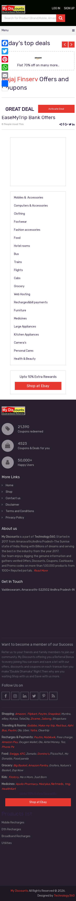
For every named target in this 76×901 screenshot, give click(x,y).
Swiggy (14, 754)
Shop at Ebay (38, 386)
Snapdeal (54, 714)
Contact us (13, 498)
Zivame (35, 718)
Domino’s (43, 754)
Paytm (42, 714)
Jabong (46, 718)
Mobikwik (49, 737)
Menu (5, 30)
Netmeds (57, 784)
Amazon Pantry (38, 765)
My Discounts (19, 891)
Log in (56, 8)
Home (9, 485)
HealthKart (9, 789)
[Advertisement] (38, 161)
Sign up (69, 8)
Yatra (33, 730)
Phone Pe (8, 747)
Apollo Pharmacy (26, 784)
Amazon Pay (10, 742)
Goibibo (32, 725)
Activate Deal (56, 108)
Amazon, (21, 714)
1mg (67, 784)
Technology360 (64, 895)
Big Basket (20, 765)
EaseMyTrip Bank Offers (28, 117)
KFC (22, 754)
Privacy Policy (15, 517)
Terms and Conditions (20, 511)
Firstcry (13, 777)
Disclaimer (12, 504)
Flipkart (32, 714)
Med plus (44, 784)
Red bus (61, 725)
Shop (9, 492)
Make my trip (46, 725)
